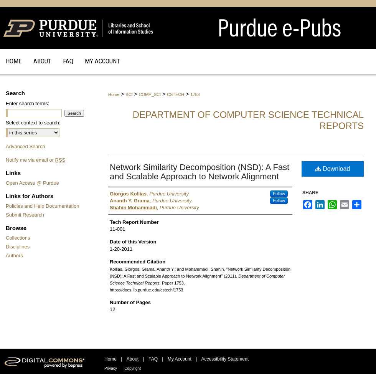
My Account (179, 359)
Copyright (132, 368)
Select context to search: (33, 123)
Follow (279, 193)
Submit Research (25, 215)
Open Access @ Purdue (32, 183)
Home (113, 94)
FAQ (153, 359)
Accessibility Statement (225, 359)
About (133, 359)
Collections (18, 238)
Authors (14, 255)
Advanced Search (25, 146)
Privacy (110, 368)
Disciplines (18, 247)
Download (332, 168)
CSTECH (175, 94)
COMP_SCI (150, 94)
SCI (128, 94)
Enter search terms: (27, 103)
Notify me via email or (35, 160)
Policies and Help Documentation (42, 206)
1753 (195, 94)
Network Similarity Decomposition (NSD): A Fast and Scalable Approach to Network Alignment (199, 171)
